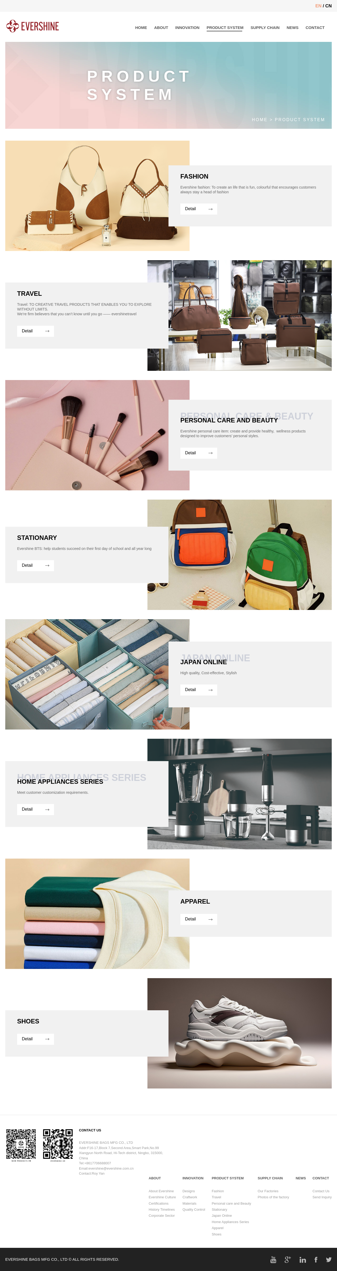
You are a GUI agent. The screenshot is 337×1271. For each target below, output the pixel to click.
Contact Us (321, 1199)
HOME (141, 27)
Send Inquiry (322, 1205)
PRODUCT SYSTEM (225, 27)
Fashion (218, 1199)
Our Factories (268, 1199)
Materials (189, 1211)
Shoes (216, 1242)
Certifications (158, 1211)
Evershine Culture (162, 1205)
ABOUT (161, 27)
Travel (216, 1205)
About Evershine (161, 1199)
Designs (188, 1199)
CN (328, 5)
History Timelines (162, 1217)
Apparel (218, 1236)
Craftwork (189, 1205)
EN (318, 5)
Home (260, 119)
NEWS (293, 27)
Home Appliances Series (230, 1229)
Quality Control (193, 1217)
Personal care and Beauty (231, 1211)
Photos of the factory (273, 1205)
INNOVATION (187, 27)
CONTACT (315, 27)
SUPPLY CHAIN (265, 27)
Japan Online (222, 1223)
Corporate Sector (162, 1223)
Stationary (219, 1217)
